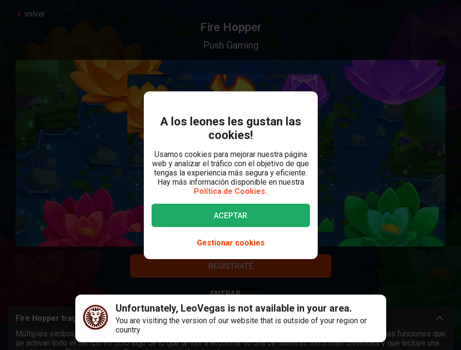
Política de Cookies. (230, 191)
